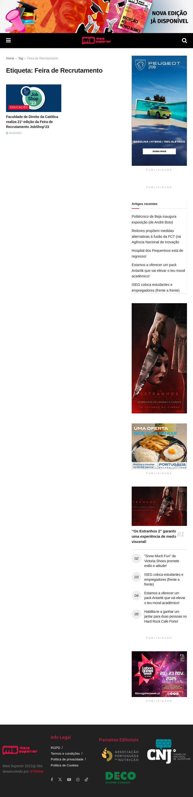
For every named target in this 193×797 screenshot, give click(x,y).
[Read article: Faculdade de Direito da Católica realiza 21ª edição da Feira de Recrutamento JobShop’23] (33, 98)
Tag (20, 58)
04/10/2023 (14, 133)
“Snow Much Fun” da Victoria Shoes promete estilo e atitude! (161, 561)
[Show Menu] (8, 40)
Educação (19, 107)
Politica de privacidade (67, 759)
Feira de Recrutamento (42, 58)
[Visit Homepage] (96, 41)
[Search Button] (184, 40)
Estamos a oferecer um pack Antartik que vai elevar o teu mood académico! (158, 270)
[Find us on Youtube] (69, 779)
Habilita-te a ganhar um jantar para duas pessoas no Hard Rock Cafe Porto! (165, 616)
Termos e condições (65, 753)
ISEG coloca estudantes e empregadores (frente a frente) (163, 579)
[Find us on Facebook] (52, 779)
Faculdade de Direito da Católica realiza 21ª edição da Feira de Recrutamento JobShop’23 (32, 122)
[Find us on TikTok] (86, 779)
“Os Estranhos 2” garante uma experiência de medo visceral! (154, 536)
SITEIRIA (36, 771)
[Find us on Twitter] (60, 779)
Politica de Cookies (65, 765)
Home (10, 58)
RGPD (55, 748)
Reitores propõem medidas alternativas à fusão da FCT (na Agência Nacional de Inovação (156, 236)
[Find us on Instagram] (78, 779)
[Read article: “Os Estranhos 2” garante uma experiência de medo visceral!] (159, 506)
